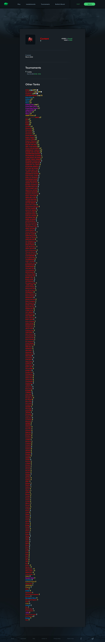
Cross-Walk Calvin (32, 106)
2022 (70, 40)
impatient (29, 580)
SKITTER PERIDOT (31, 203)
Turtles (28, 509)
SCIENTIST (29, 363)
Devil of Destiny (30, 296)
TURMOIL (28, 385)
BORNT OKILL (30, 277)
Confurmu (29, 405)
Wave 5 (28, 503)
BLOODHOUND (30, 265)
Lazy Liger (29, 394)
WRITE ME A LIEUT (31, 197)
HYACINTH (29, 359)
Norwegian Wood (31, 598)
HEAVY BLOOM (30, 248)
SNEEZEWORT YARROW (33, 150)
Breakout (28, 436)
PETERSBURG (30, 292)
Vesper (28, 514)
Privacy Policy (57, 638)
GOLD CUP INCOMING (33, 148)
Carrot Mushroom (31, 232)
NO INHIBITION (30, 243)
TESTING (28, 412)
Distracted (29, 592)
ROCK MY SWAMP (31, 210)
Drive (27, 547)
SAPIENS (28, 423)
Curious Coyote (30, 581)
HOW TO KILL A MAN (32, 175)
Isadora (28, 487)
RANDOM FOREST (31, 214)
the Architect (33, 92)
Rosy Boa (28, 434)
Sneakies (28, 454)
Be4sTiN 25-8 (30, 345)
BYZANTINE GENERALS (32, 166)
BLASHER (28, 390)
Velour (28, 113)
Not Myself (29, 399)
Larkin (28, 512)
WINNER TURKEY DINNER (33, 159)
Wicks (28, 101)
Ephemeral (29, 396)
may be (28, 507)
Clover (28, 523)
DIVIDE (28, 458)
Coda (27, 603)
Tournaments (45, 4)
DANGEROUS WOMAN (32, 174)
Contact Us (44, 638)
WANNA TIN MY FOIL (32, 183)
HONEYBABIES (30, 266)
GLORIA (29, 126)
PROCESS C (29, 350)
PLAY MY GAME (30, 234)
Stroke (28, 527)
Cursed (28, 501)
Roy (27, 607)
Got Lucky (29, 403)
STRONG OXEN (31, 139)
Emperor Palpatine (32, 141)
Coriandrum (29, 357)
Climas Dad (29, 379)
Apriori (28, 489)
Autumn (28, 472)
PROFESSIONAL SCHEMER (33, 155)
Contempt (29, 419)
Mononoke (29, 130)
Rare (27, 556)
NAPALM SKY (30, 308)
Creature (28, 443)
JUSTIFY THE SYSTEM (32, 172)
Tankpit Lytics (30, 327)
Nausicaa (29, 441)
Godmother (29, 383)
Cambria (28, 445)
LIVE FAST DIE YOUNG (32, 168)
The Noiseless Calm (32, 226)
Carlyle (28, 496)
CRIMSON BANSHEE (32, 192)
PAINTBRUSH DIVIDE (32, 179)
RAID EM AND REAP (32, 144)
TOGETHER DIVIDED (32, 181)
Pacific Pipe (29, 609)
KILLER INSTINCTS (32, 143)
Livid (27, 550)
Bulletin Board (60, 4)
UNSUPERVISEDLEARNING (33, 154)
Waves (28, 536)
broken (28, 591)
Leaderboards (30, 4)
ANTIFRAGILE (30, 281)
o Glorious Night (31, 274)
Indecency (29, 418)
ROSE (31, 90)
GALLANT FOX (30, 268)
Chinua (28, 500)
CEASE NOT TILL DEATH (33, 164)
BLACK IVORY (30, 279)
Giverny (28, 469)
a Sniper (28, 463)
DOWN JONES (30, 305)
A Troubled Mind (31, 257)
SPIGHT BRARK (30, 245)
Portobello (29, 414)
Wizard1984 (29, 368)
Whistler (28, 450)
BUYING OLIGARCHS (32, 185)
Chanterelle (29, 381)
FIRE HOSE (29, 356)
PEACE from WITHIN (32, 190)
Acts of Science (30, 317)
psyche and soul (31, 299)
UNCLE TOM (29, 328)
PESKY (28, 481)
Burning (28, 596)
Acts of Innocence (31, 250)
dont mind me (30, 334)
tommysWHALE (30, 270)
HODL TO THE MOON (32, 177)
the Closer (29, 112)
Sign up (90, 4)
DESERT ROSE (30, 115)
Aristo (27, 541)
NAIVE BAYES (30, 297)
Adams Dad (29, 376)
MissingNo (29, 409)
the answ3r (30, 132)
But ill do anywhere (31, 223)
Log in (78, 4)
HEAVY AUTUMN (30, 228)
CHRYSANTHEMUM (33, 95)
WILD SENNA (29, 316)
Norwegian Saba (31, 283)
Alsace (28, 530)
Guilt (27, 552)
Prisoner (28, 587)
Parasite (28, 478)
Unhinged (29, 427)
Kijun (27, 589)
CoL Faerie (29, 616)
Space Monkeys (30, 307)
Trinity (28, 520)
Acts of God (29, 97)
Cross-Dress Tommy (32, 108)
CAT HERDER (29, 312)
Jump (27, 612)
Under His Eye (30, 323)
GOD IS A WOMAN (31, 215)
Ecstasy (28, 618)
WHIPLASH (29, 585)
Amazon (28, 465)
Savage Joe (29, 398)
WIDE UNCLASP (30, 239)
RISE (27, 119)
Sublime (28, 479)
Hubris (28, 576)
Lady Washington (31, 246)
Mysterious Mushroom (32, 194)
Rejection (29, 432)
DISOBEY (28, 407)
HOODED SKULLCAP (32, 186)
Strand (28, 516)
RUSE (28, 124)
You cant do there (31, 254)
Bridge (28, 525)
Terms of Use (70, 638)
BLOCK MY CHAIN (31, 205)
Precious (28, 461)
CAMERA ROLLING (31, 201)
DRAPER (28, 425)
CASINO (28, 439)
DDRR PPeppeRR (31, 236)
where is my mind (31, 614)
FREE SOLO (29, 347)
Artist (28, 565)
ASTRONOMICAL (31, 221)
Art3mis (29, 99)
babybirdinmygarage (32, 206)
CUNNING (29, 392)
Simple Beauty (31, 135)
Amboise (28, 447)
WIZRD (28, 476)
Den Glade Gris (30, 303)
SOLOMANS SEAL (31, 217)
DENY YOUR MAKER (32, 146)
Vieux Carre (29, 361)
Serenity (28, 467)
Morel (27, 545)
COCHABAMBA (30, 256)
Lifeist (27, 540)
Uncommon (30, 134)
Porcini (28, 505)
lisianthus (28, 430)
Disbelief (28, 452)
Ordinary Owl (31, 104)
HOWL (28, 492)
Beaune (28, 494)
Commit (28, 605)
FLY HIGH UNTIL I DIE (32, 170)
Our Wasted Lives (31, 241)
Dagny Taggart (31, 137)
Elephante (29, 128)
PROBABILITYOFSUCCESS (33, 161)
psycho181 (29, 410)
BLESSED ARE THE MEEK (33, 152)
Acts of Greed (30, 339)
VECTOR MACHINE (31, 199)
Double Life (29, 372)
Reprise (28, 485)
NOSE (27, 538)
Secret (28, 567)
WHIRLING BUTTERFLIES (33, 163)
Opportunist (29, 365)
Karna (27, 532)
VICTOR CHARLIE (31, 208)
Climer (28, 518)
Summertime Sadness (32, 594)
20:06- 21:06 (37, 74)
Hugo (27, 549)
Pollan (28, 534)
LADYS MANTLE (30, 230)
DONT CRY (29, 367)
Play (19, 4)
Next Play (28, 429)
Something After (31, 276)
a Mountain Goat (31, 263)
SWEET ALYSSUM (31, 219)
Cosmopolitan (30, 336)
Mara (28, 121)
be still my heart (31, 290)
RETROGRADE (30, 272)
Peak (27, 601)
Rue (27, 563)
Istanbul (28, 474)
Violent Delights (30, 286)
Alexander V (29, 352)
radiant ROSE (30, 110)
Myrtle (28, 521)
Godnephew (29, 374)
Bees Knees (29, 388)
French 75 (29, 416)
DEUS (27, 543)
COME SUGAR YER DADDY (34, 157)
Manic (28, 103)
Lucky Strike (30, 574)
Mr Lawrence (30, 341)
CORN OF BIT (30, 310)
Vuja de (28, 490)
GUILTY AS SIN (30, 261)
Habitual (28, 449)
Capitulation (30, 611)
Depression (29, 583)
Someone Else (30, 337)
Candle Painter (30, 314)
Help (34, 638)
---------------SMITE (33, 117)
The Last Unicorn (31, 252)
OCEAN (28, 459)
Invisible (28, 456)
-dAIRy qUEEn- (30, 285)
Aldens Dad (29, 377)
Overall (70, 38)
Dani (27, 620)
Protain (28, 498)
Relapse (28, 483)
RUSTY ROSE (29, 319)
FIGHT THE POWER (31, 195)
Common (28, 438)
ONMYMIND (29, 332)
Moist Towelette (30, 301)
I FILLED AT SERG (31, 212)
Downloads (23, 638)
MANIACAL (29, 348)
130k (27, 561)
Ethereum (29, 421)
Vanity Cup (29, 387)
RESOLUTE (29, 572)
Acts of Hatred (30, 321)
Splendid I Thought (31, 225)
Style (27, 554)
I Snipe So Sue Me (31, 237)
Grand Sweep (30, 343)
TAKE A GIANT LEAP (32, 188)
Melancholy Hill (30, 288)
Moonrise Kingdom (31, 600)
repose (28, 529)
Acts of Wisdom (30, 294)
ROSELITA (29, 370)
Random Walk (30, 578)
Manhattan (30, 569)
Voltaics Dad (30, 354)
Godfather (31, 93)
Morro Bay (29, 401)
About (12, 638)
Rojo (27, 558)
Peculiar (28, 470)
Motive (28, 510)
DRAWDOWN (30, 325)
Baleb (28, 123)
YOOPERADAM (30, 259)
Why (27, 560)
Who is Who (30, 571)
